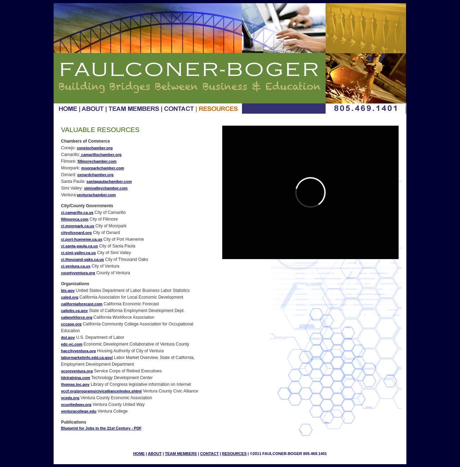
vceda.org (70, 398)
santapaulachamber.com (109, 181)
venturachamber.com (96, 195)
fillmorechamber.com (97, 161)
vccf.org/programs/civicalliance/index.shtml (101, 391)
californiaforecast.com (81, 304)
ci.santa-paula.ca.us (79, 246)
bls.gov (68, 290)
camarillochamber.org (100, 154)
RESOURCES (234, 453)
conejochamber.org (95, 148)
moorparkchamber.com (102, 168)
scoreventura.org (77, 371)
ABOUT (155, 453)
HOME (139, 453)
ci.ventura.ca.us (75, 266)
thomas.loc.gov (75, 384)
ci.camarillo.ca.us (77, 212)
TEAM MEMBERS (180, 453)
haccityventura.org (78, 351)
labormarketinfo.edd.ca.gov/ (87, 357)
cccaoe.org (71, 324)
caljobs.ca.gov (74, 311)
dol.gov (68, 337)
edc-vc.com (72, 344)
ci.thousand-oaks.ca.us (82, 259)
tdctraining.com (75, 378)
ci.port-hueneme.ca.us (81, 239)
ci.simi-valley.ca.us (78, 253)
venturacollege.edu (78, 411)
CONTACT (209, 453)
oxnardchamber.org (95, 175)
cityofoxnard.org (76, 232)
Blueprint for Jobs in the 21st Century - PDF (101, 428)
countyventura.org (78, 273)
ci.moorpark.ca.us (77, 226)
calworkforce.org (76, 317)
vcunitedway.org (76, 404)
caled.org (69, 297)
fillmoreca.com (75, 219)
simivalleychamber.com (106, 188)
